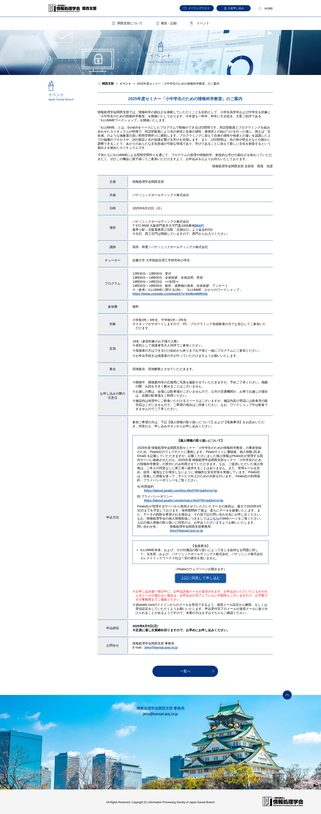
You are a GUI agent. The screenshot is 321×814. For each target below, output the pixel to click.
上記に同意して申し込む (200, 578)
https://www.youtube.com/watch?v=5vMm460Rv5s (169, 294)
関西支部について (130, 23)
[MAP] (199, 225)
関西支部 (108, 83)
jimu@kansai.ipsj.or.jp (186, 530)
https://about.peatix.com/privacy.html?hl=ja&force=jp (183, 500)
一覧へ (185, 671)
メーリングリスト (199, 8)
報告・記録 (169, 23)
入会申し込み (236, 8)
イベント (203, 23)
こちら (214, 518)
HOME (269, 8)
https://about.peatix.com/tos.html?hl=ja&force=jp (180, 490)
